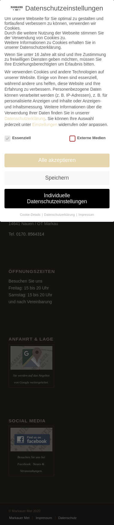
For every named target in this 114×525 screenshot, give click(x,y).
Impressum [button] (86, 214)
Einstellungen (44, 124)
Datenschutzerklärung (24, 118)
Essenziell (17, 138)
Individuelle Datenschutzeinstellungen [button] (57, 198)
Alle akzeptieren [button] (57, 160)
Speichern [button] (57, 178)
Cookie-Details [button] (30, 214)
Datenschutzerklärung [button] (60, 214)
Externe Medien (87, 138)
